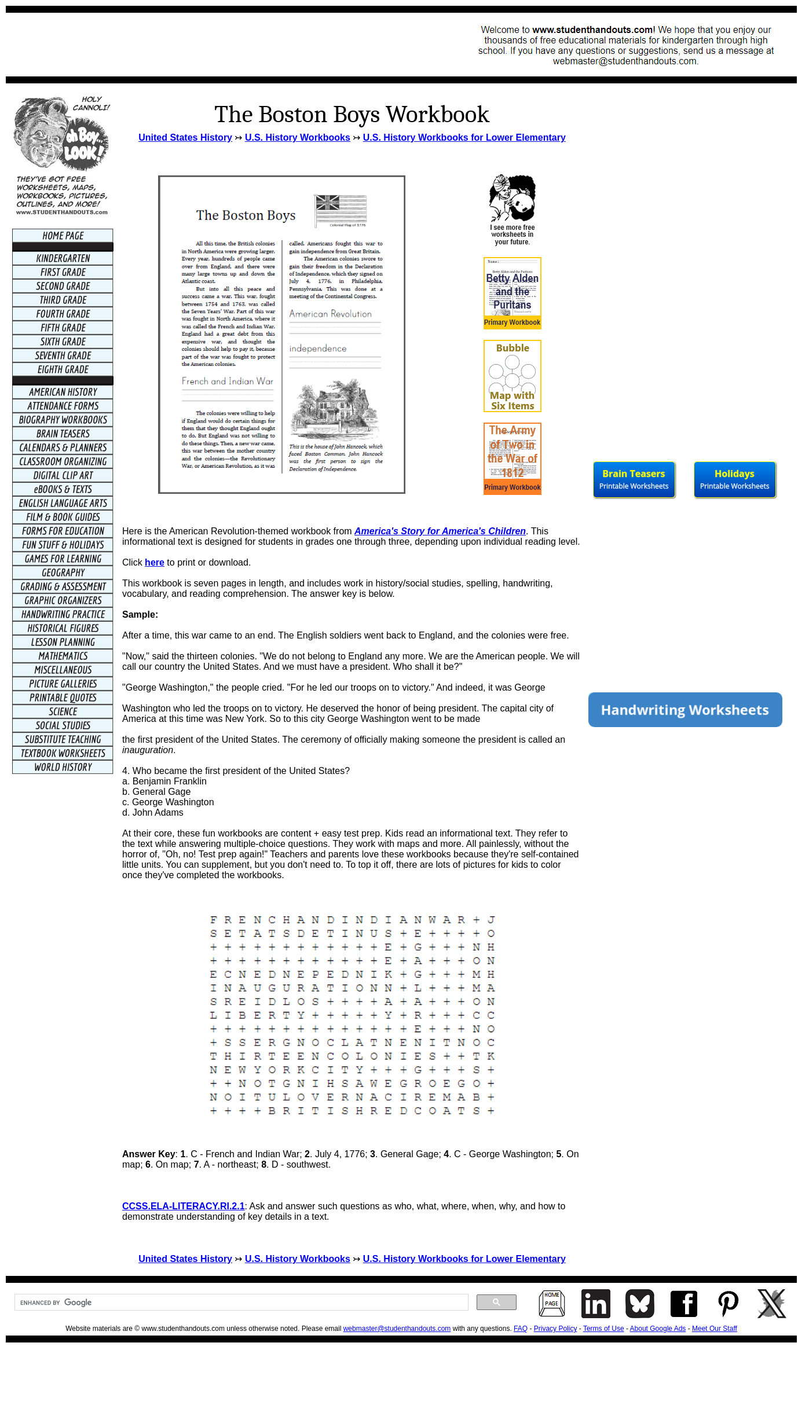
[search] (240, 1302)
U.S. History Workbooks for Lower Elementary (464, 137)
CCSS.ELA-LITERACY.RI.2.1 (183, 1206)
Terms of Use (603, 1329)
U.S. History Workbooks (297, 137)
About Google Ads (658, 1329)
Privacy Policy (555, 1329)
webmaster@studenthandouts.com (397, 1329)
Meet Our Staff (714, 1329)
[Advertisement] (223, 45)
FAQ (521, 1329)
